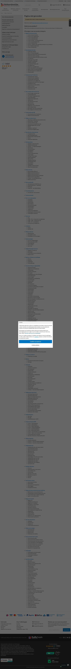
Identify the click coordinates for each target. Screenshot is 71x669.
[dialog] (35, 334)
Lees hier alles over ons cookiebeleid (32, 333)
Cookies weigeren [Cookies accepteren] (35, 345)
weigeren (36, 336)
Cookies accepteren (35, 341)
